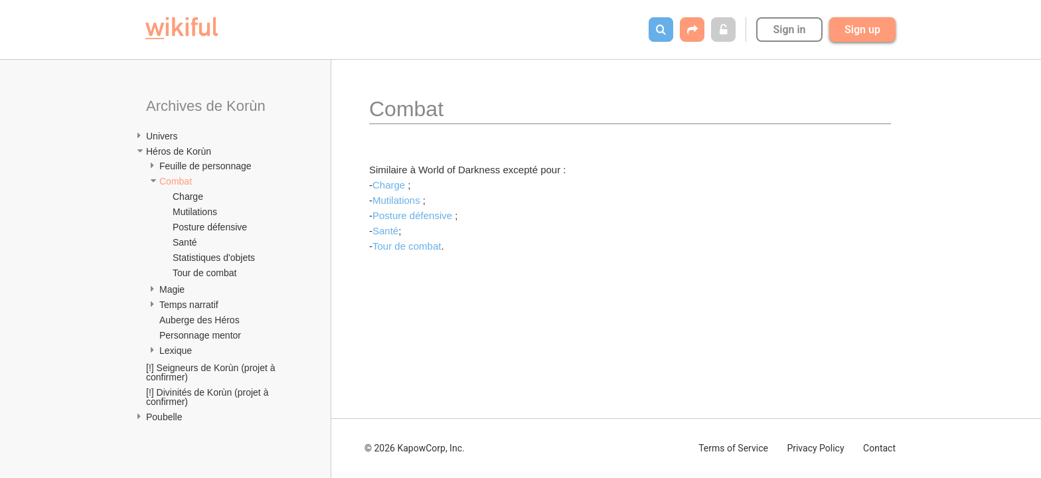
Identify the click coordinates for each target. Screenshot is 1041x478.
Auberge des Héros (199, 320)
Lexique (175, 350)
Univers (161, 136)
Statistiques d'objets (214, 257)
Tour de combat (205, 273)
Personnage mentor (200, 335)
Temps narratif (188, 304)
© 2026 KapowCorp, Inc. (414, 448)
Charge (188, 196)
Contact (879, 448)
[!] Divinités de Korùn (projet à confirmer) (208, 397)
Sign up (862, 29)
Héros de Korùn (178, 151)
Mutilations (195, 211)
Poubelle (164, 417)
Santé (185, 242)
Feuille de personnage (205, 166)
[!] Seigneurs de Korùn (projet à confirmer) (212, 372)
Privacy (815, 448)
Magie (172, 289)
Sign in (789, 29)
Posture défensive (210, 227)
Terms (733, 448)
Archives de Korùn (206, 106)
